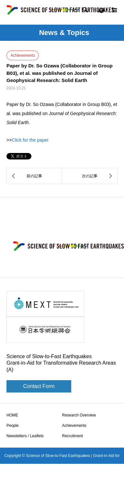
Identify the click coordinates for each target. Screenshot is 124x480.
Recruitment (72, 436)
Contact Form (39, 386)
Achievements (74, 425)
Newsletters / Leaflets (25, 436)
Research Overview (79, 415)
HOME (12, 415)
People (12, 425)
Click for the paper (30, 140)
